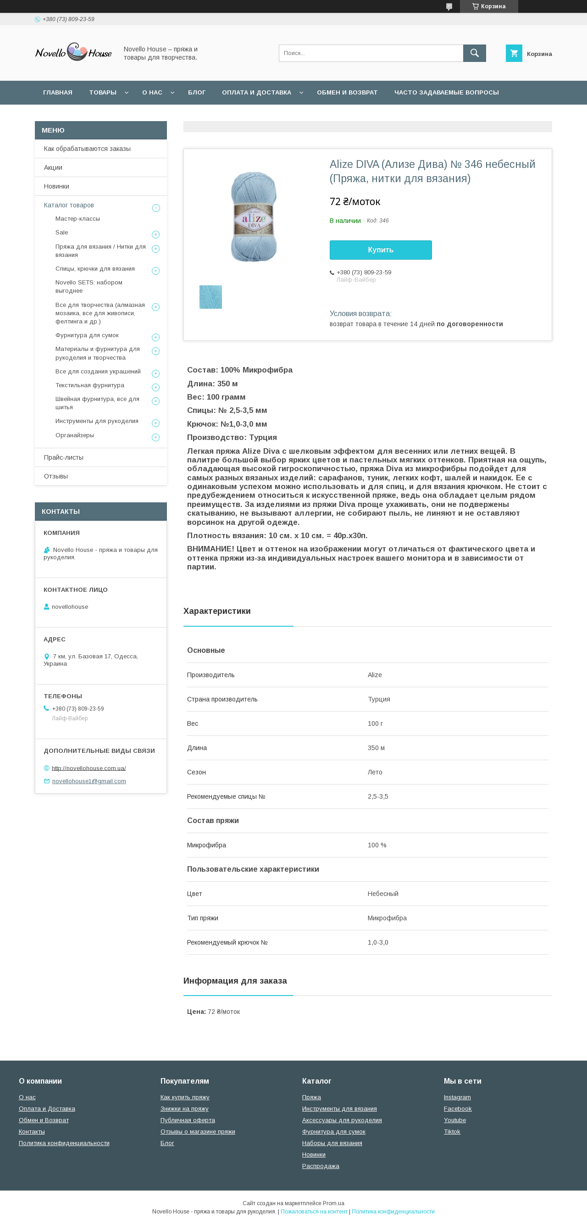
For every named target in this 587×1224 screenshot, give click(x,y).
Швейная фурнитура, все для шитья (97, 403)
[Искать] (474, 53)
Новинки (56, 186)
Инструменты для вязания (339, 1108)
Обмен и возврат (347, 92)
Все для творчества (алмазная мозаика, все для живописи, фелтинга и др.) (100, 313)
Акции (53, 167)
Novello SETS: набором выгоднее (88, 286)
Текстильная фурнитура (89, 385)
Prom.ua (333, 1203)
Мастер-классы (77, 218)
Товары (102, 92)
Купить (381, 250)
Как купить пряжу (185, 1097)
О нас (152, 92)
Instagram (457, 1097)
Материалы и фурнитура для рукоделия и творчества (97, 353)
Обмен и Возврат (44, 1120)
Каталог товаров (69, 205)
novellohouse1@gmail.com (89, 781)
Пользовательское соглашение (102, 116)
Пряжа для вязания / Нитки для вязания (100, 250)
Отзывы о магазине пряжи (198, 1131)
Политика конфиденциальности (237, 116)
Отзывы (56, 476)
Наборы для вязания (332, 1143)
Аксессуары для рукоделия (342, 1120)
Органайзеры (74, 435)
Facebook (458, 1108)
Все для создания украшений (98, 371)
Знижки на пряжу (185, 1108)
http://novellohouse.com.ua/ (89, 767)
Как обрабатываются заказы (87, 148)
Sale (61, 232)
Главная (57, 92)
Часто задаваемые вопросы (446, 92)
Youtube (455, 1120)
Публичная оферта (188, 1120)
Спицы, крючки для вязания (95, 268)
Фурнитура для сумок (87, 335)
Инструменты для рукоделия (96, 420)
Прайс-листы (63, 457)
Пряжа (311, 1097)
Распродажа (320, 1166)
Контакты (32, 1131)
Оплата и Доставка (256, 92)
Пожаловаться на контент (314, 1211)
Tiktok (452, 1131)
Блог (196, 92)
